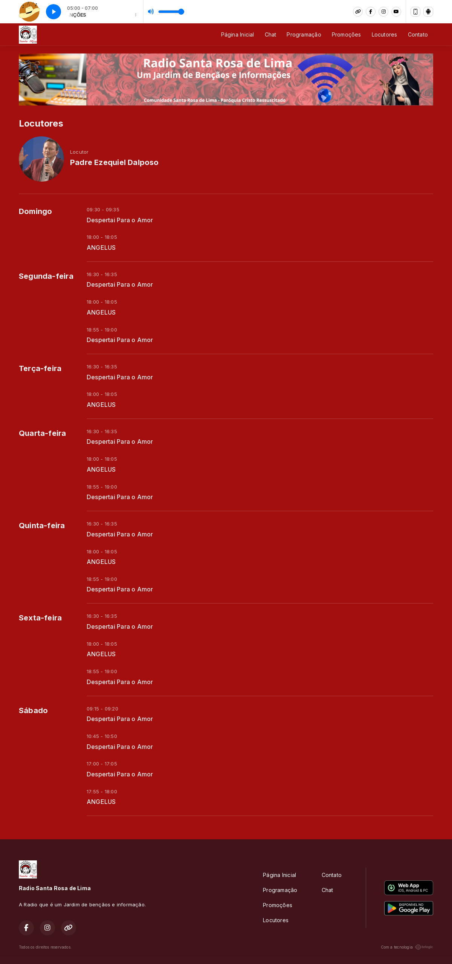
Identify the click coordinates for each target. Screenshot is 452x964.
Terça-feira (40, 368)
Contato (418, 34)
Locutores (384, 34)
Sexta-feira (40, 617)
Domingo (35, 211)
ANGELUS (101, 247)
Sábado (33, 710)
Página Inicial (237, 34)
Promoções (346, 34)
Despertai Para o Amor (120, 220)
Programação (304, 34)
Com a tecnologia (407, 947)
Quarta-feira (42, 433)
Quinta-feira (42, 525)
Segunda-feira (46, 276)
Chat (270, 34)
